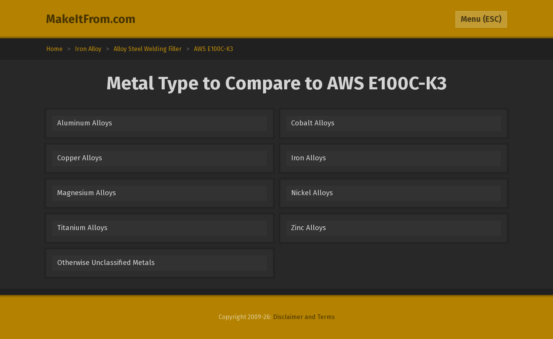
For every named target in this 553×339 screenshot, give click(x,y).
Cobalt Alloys (312, 123)
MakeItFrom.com (91, 19)
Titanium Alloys (82, 228)
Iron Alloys (308, 158)
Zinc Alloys (308, 228)
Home (54, 49)
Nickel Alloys (312, 193)
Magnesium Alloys (86, 193)
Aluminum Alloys (84, 123)
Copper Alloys (79, 158)
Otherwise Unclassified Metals (106, 262)
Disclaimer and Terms (304, 317)
